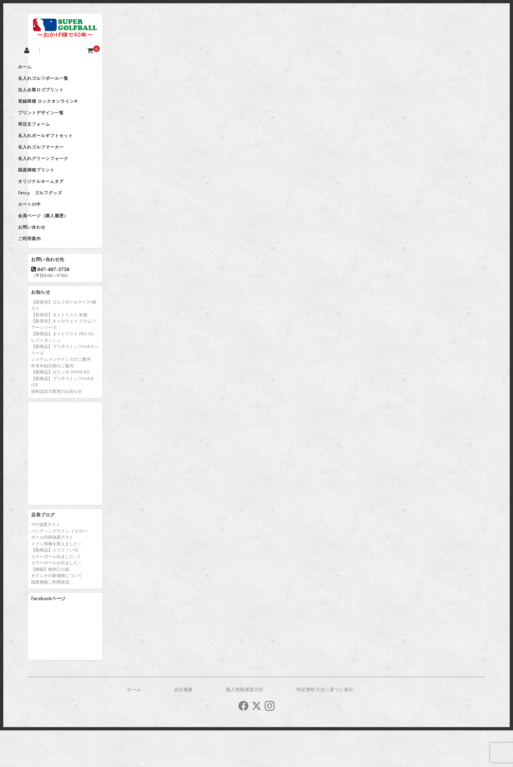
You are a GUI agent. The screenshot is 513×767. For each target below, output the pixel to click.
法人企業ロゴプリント (57, 95)
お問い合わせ (48, 260)
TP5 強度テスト (45, 561)
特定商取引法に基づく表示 (324, 726)
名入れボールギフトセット (61, 150)
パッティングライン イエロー (59, 568)
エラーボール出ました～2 (55, 593)
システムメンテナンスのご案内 (61, 396)
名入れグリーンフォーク (59, 178)
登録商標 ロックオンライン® (64, 109)
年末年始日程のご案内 (52, 402)
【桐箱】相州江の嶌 (50, 606)
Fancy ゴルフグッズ (56, 219)
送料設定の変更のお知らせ (56, 428)
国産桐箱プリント (52, 191)
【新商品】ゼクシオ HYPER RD (60, 409)
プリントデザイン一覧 (57, 123)
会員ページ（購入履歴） (59, 246)
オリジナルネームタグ (57, 205)
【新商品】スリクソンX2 (55, 586)
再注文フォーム (50, 136)
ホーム (41, 68)
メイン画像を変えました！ (56, 580)
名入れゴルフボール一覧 (59, 81)
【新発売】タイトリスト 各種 (59, 351)
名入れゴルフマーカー (57, 164)
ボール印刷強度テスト (52, 574)
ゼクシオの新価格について (56, 612)
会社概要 (183, 726)
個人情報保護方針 (245, 726)
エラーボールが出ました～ (56, 599)
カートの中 (45, 233)
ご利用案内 (45, 274)
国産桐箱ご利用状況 (50, 619)
